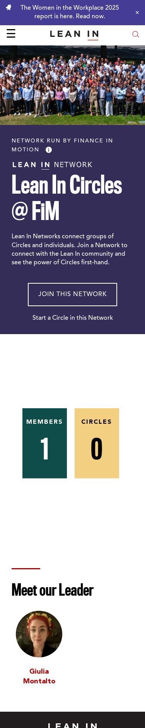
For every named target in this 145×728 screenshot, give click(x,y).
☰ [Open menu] (11, 35)
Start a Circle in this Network (72, 318)
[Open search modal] (135, 35)
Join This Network (72, 294)
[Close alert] (135, 12)
